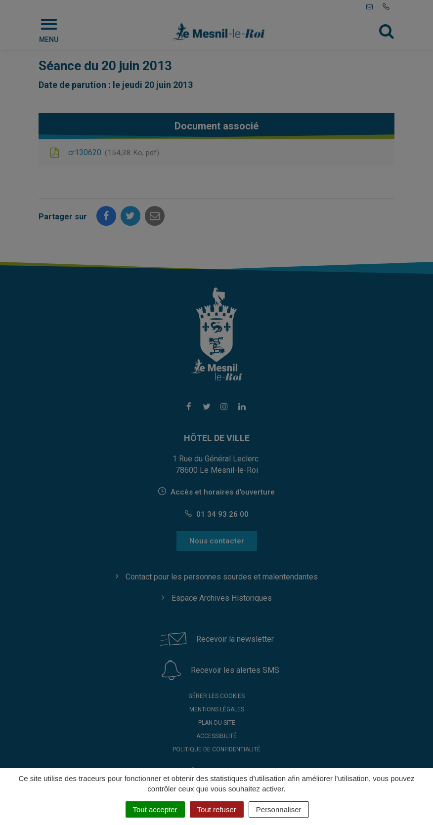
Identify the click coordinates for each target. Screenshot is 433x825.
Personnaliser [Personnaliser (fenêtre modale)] (279, 809)
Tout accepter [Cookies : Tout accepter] (155, 809)
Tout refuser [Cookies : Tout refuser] (216, 809)
